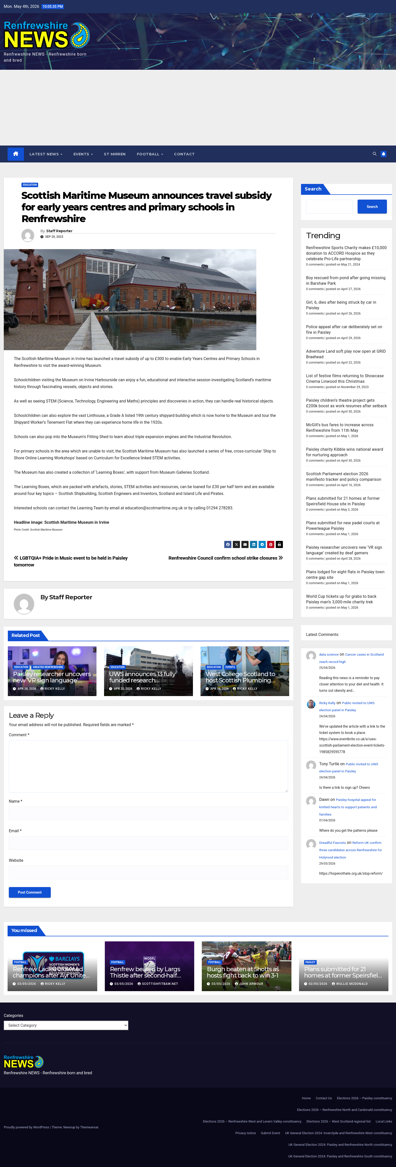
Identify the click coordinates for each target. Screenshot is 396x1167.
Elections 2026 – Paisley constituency (364, 1098)
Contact (184, 154)
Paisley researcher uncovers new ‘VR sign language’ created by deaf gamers (52, 680)
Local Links (384, 1121)
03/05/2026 (27, 984)
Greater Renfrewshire (48, 667)
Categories (13, 1015)
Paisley (310, 962)
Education (30, 185)
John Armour (249, 984)
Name (15, 801)
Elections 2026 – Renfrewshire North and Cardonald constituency (344, 1110)
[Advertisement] (198, 107)
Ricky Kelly (52, 689)
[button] (374, 154)
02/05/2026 (318, 984)
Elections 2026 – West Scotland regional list (339, 1121)
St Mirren (115, 154)
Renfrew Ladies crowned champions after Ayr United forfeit (51, 975)
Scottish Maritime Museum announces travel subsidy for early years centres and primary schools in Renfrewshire (146, 207)
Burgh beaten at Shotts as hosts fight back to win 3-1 (243, 972)
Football (149, 154)
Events (82, 154)
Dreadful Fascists (335, 842)
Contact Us (324, 1098)
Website (16, 860)
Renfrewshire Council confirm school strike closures (225, 558)
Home (306, 1098)
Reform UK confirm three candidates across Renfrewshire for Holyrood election (350, 850)
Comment (19, 734)
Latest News (45, 154)
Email (15, 830)
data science (330, 654)
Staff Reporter (59, 231)
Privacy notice (245, 1133)
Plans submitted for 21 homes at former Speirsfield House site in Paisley (343, 975)
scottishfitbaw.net (158, 984)
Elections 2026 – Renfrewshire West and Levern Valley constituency (252, 1121)
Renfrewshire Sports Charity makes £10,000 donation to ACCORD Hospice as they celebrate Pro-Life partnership (346, 253)
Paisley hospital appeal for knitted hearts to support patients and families (353, 807)
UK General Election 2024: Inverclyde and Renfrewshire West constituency (338, 1133)
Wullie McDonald (350, 984)
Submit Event (270, 1133)
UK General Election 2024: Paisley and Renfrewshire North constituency (340, 1145)
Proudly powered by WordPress (27, 1127)
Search (313, 189)
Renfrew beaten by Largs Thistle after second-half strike (145, 975)
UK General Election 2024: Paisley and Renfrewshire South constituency (340, 1156)
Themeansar (89, 1127)
